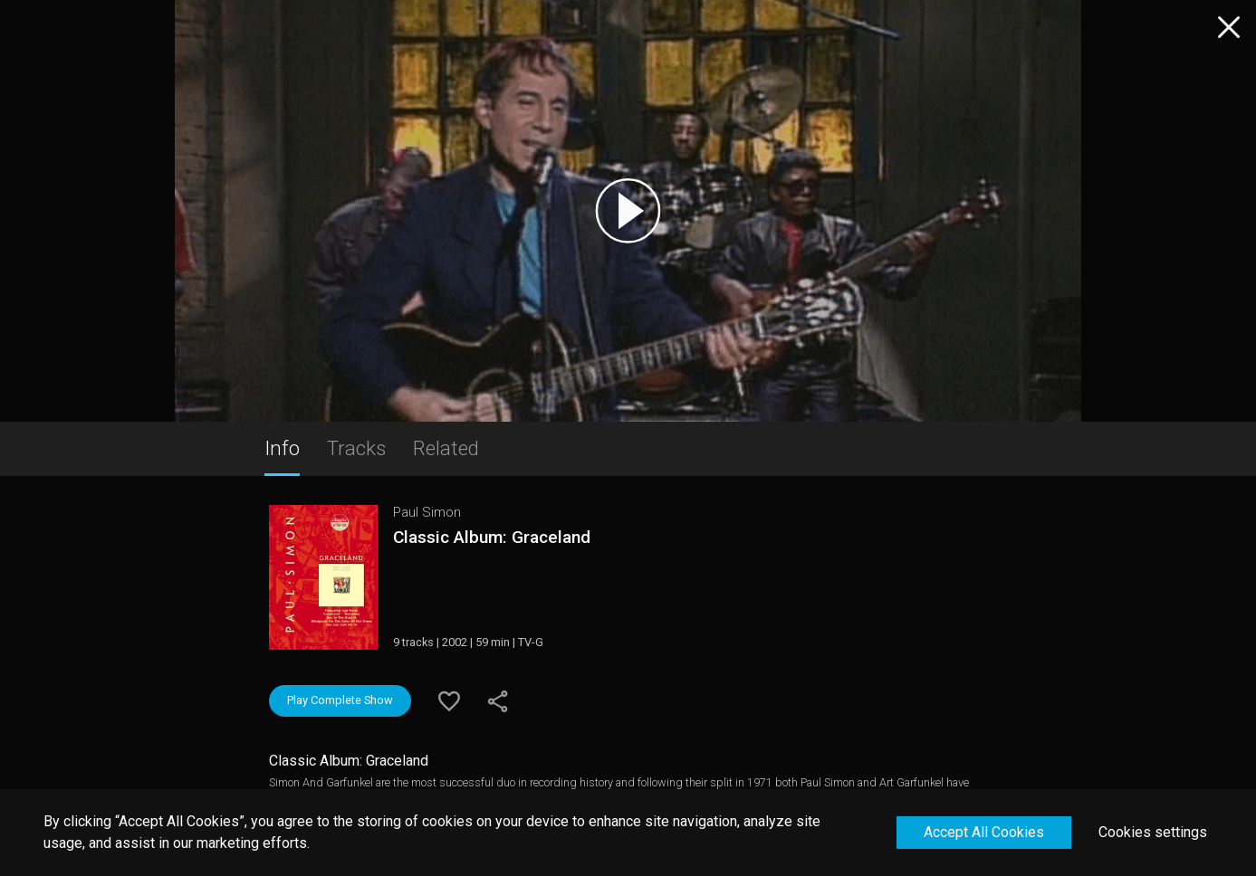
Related (446, 448)
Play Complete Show (340, 700)
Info (282, 448)
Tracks (356, 448)
